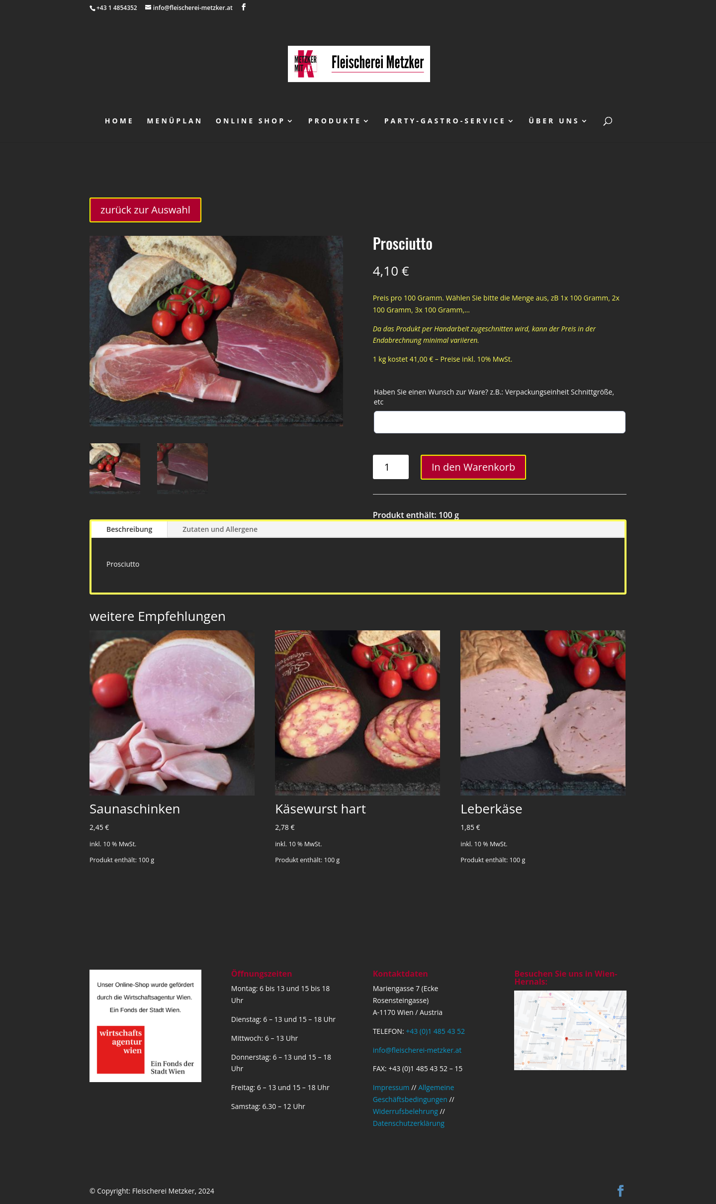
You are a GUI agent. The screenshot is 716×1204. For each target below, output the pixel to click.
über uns (554, 121)
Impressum (391, 1087)
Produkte (334, 121)
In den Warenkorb (473, 467)
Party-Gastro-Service (445, 121)
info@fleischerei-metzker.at (417, 1050)
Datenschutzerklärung (409, 1123)
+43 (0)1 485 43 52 (435, 1031)
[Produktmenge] (391, 467)
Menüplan (175, 121)
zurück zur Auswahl (145, 209)
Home (119, 121)
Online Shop (250, 121)
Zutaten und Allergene (220, 529)
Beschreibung (129, 529)
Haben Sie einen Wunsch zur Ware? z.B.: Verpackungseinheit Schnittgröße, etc (494, 396)
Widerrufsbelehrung (405, 1111)
